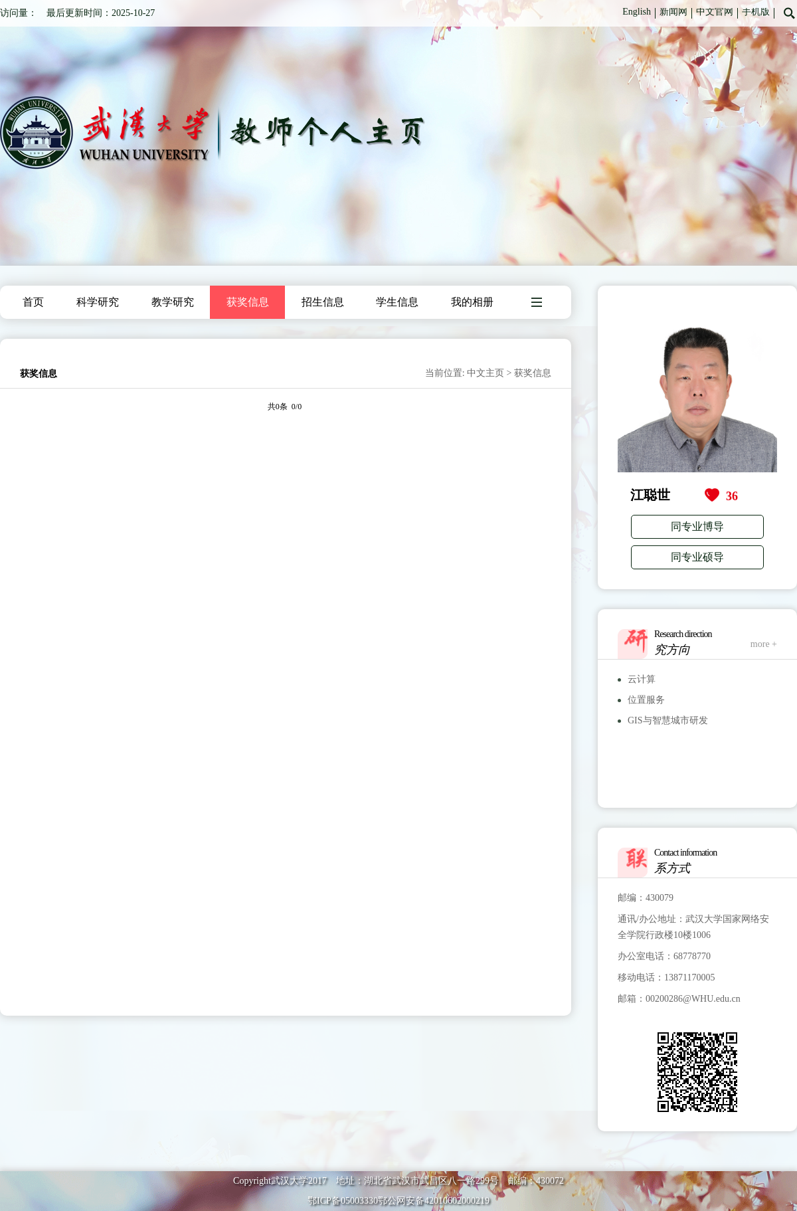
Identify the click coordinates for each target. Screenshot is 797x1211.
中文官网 (714, 12)
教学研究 (172, 302)
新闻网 (673, 12)
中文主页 (485, 373)
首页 (33, 302)
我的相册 (472, 302)
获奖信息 (247, 302)
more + (764, 644)
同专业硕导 (697, 557)
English (636, 12)
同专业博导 (697, 526)
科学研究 (97, 302)
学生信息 (397, 302)
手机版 (756, 12)
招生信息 (323, 302)
